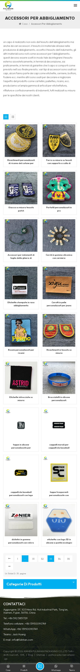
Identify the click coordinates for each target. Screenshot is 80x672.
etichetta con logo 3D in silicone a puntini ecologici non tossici (59, 542)
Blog (30, 655)
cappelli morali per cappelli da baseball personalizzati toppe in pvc (59, 447)
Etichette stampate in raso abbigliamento (21, 304)
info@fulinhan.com (22, 640)
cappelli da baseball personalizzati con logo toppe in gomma (21, 494)
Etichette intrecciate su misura (21, 399)
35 (68, 559)
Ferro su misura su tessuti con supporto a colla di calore (59, 162)
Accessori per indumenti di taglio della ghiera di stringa (21, 257)
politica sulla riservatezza (61, 655)
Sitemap (40, 655)
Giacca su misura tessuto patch (21, 209)
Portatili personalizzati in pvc (59, 209)
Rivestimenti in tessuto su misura (59, 352)
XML (22, 655)
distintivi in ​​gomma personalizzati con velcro (21, 541)
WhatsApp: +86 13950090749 (20, 629)
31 (33, 559)
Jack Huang (19, 635)
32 (42, 559)
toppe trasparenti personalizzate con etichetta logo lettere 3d (59, 494)
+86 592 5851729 (18, 618)
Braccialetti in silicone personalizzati (59, 399)
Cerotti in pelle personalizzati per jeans (59, 304)
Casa (23, 23)
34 (59, 559)
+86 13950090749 (35, 624)
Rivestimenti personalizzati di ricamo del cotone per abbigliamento (21, 162)
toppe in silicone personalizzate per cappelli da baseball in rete (21, 447)
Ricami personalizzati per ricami (21, 352)
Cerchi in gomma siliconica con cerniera (59, 256)
